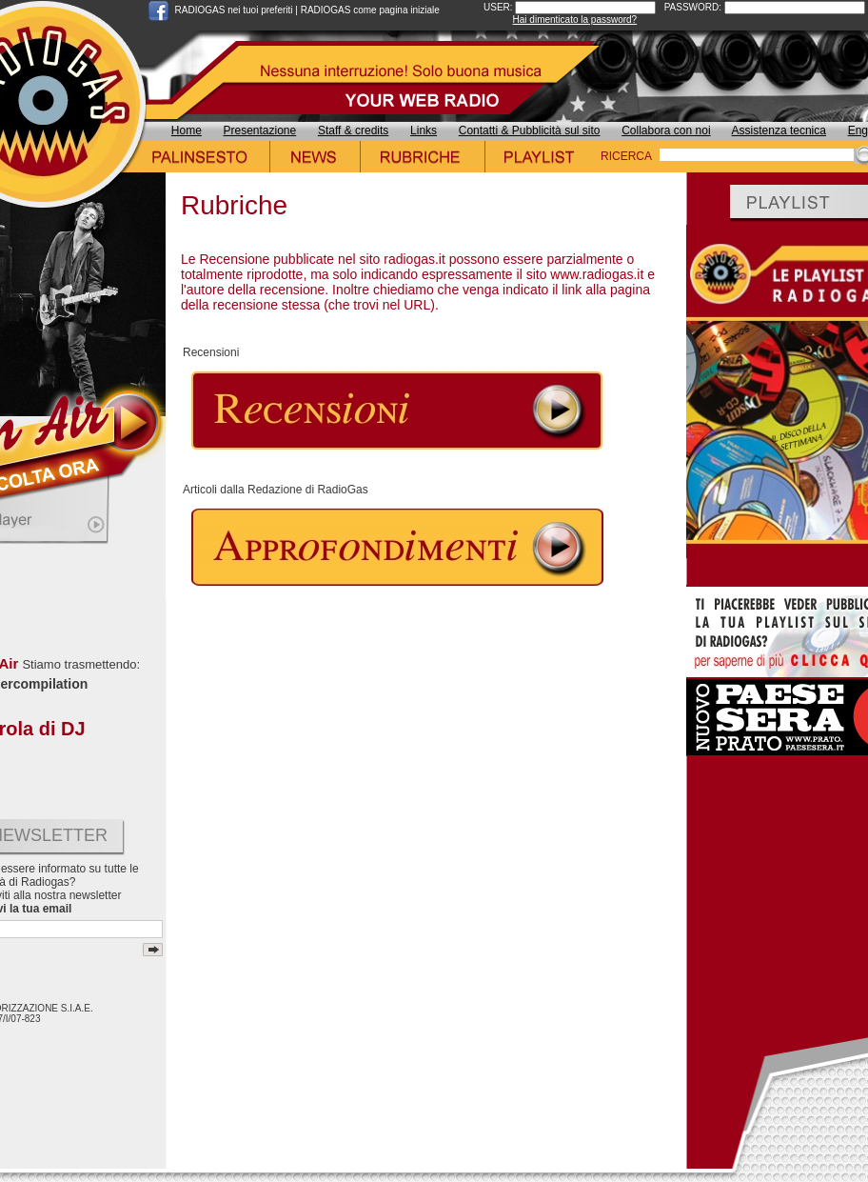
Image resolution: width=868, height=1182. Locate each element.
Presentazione (260, 130)
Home (186, 130)
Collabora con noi (665, 130)
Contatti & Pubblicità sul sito (530, 130)
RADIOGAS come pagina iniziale (370, 10)
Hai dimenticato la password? (575, 19)
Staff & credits (353, 130)
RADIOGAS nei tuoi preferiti (234, 10)
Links (423, 130)
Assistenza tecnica (779, 130)
